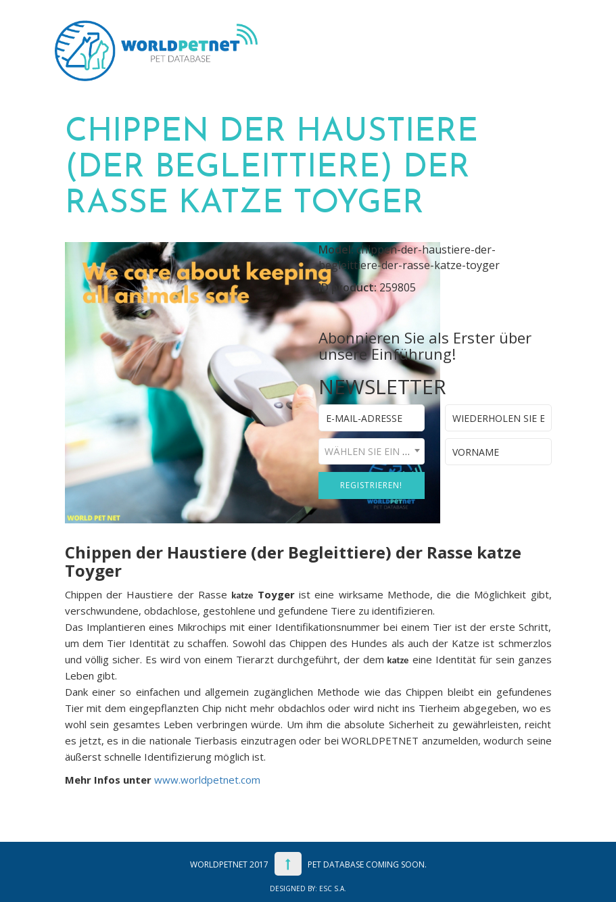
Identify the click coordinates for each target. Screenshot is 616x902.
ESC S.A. (332, 888)
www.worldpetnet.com (207, 779)
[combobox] (371, 451)
